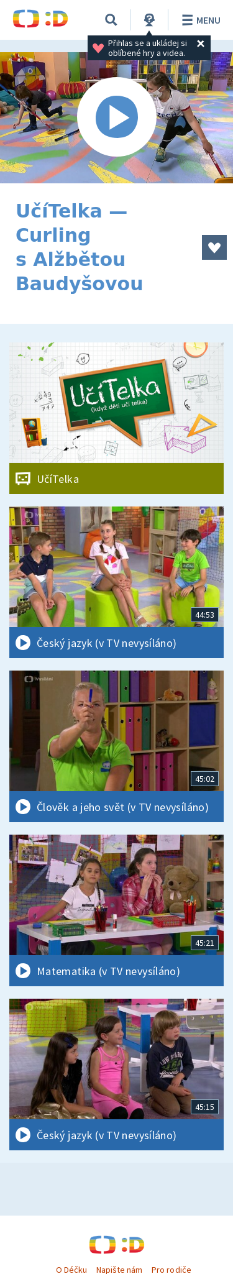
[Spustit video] (116, 117)
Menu (199, 20)
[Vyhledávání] (111, 20)
